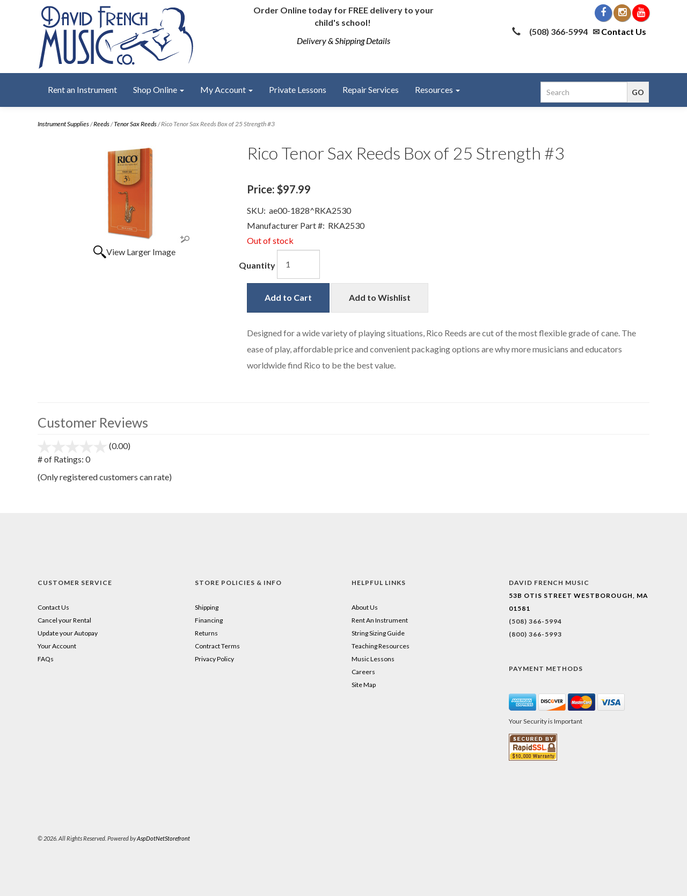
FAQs (46, 659)
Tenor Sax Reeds (135, 124)
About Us (365, 607)
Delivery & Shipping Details (343, 40)
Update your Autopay (68, 633)
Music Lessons (373, 659)
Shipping (206, 607)
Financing (209, 620)
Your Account (57, 646)
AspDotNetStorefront (163, 838)
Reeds (101, 124)
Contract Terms (217, 646)
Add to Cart (288, 297)
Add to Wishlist (380, 297)
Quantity (257, 265)
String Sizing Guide (378, 633)
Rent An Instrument (380, 620)
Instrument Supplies (63, 124)
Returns (206, 633)
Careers (363, 672)
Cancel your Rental (64, 620)
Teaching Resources (381, 646)
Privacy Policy (214, 659)
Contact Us (623, 31)
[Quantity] (298, 264)
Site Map (364, 685)
